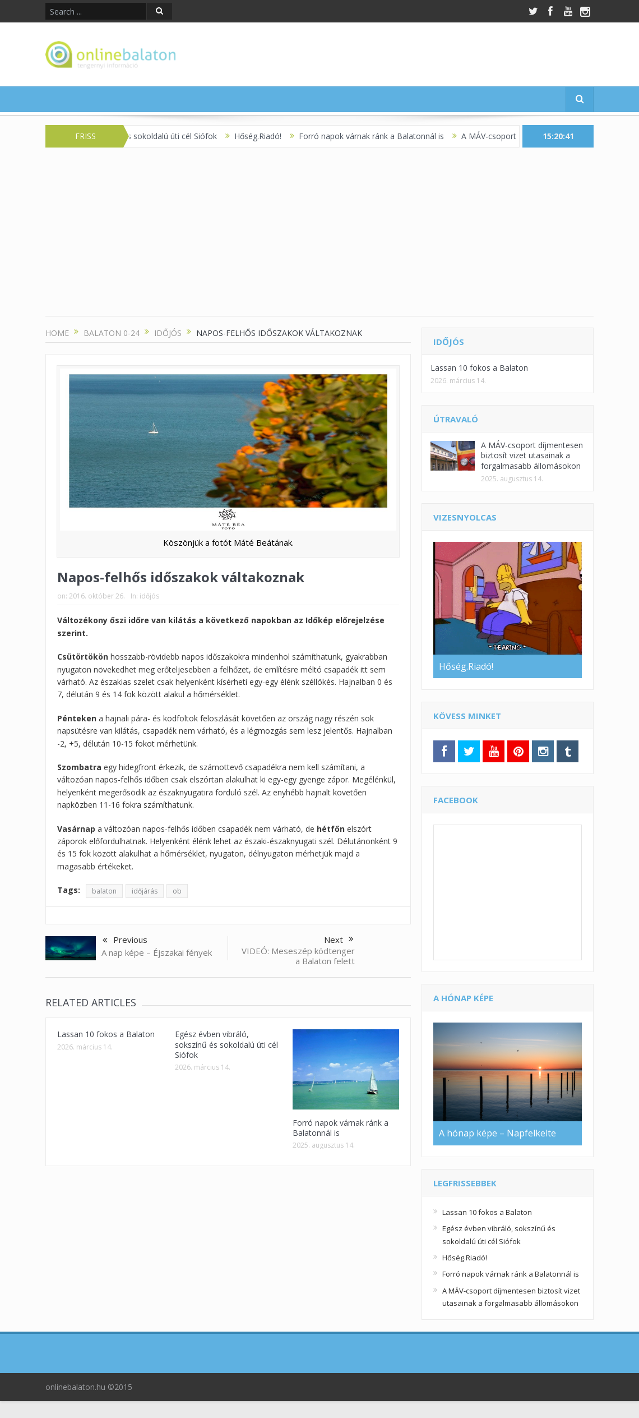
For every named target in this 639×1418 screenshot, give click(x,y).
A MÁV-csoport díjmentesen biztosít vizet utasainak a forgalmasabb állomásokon (532, 455)
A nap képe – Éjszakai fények (156, 952)
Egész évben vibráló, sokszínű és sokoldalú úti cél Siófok (226, 1044)
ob (177, 891)
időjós (149, 596)
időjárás (145, 891)
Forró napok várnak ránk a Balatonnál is (380, 136)
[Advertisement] (319, 237)
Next (339, 939)
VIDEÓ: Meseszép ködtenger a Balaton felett (298, 955)
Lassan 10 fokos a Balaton (106, 1034)
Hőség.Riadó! (266, 136)
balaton (104, 891)
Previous (125, 940)
